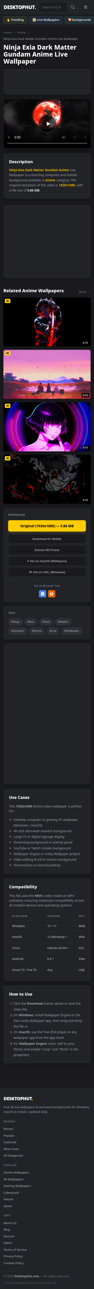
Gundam (51, 170)
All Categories (13, 1155)
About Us (10, 1223)
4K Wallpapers (14, 1179)
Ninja (13, 170)
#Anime (37, 631)
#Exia (30, 622)
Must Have (11, 1149)
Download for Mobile (47, 539)
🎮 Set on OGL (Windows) (47, 572)
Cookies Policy (14, 1263)
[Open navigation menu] (85, 7)
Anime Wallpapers (16, 1172)
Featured (10, 1142)
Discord (9, 1236)
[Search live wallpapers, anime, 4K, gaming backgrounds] (53, 7)
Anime (21, 32)
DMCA (8, 1243)
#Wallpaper (71, 631)
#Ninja (15, 622)
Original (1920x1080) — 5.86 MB (47, 526)
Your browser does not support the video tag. (47, 123)
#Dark (46, 622)
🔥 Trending (15, 20)
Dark (29, 170)
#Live (53, 631)
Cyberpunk (11, 1193)
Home (7, 32)
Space (8, 1206)
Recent (8, 1129)
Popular (9, 1135)
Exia (21, 170)
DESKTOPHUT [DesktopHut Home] (20, 7)
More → (85, 292)
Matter (39, 170)
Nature (8, 1199)
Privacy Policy (13, 1256)
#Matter (63, 622)
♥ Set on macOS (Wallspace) (47, 561)
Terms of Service (15, 1250)
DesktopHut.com (26, 1276)
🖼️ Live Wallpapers (45, 20)
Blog (7, 1229)
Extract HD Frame (47, 550)
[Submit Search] (72, 7)
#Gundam (17, 631)
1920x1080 (67, 185)
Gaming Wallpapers (17, 1186)
